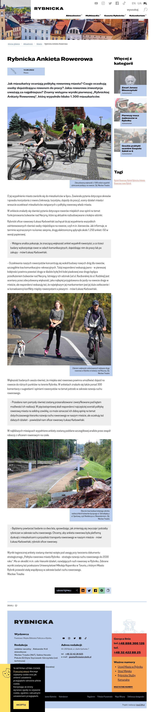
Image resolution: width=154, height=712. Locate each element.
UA (139, 3)
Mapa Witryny (120, 697)
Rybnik (116, 180)
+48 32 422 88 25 (127, 652)
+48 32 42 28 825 (74, 654)
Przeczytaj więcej (21, 671)
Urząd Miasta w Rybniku (130, 666)
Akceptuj (21, 704)
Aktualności (28, 44)
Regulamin (91, 697)
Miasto (39, 44)
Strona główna (14, 44)
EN (134, 3)
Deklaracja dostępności (136, 697)
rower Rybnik (126, 183)
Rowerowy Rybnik (125, 180)
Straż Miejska (125, 671)
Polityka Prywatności (105, 697)
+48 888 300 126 (132, 643)
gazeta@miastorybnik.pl (80, 657)
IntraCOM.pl (140, 705)
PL (145, 3)
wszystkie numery (123, 687)
